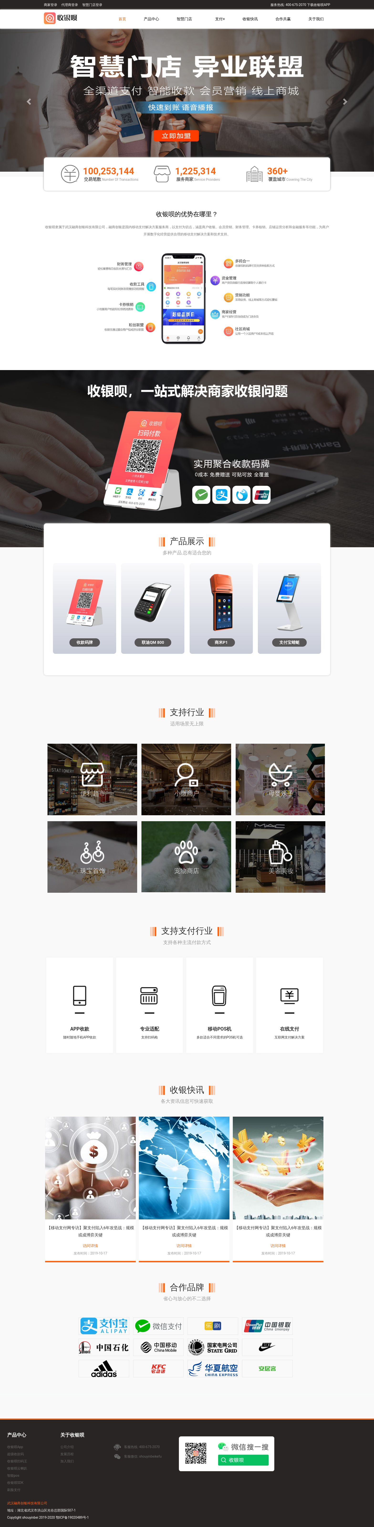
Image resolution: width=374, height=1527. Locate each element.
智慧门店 (184, 19)
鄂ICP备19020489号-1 (72, 1517)
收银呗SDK (15, 1483)
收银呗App (15, 1447)
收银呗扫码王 (17, 1461)
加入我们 (67, 1461)
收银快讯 (250, 19)
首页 (122, 19)
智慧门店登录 (92, 5)
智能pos (13, 1475)
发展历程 (67, 1454)
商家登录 (50, 5)
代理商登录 (69, 5)
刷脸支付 (14, 1490)
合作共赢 (283, 19)
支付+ (220, 19)
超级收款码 (15, 1454)
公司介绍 (67, 1447)
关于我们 (316, 19)
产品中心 (151, 19)
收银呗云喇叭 (17, 1468)
